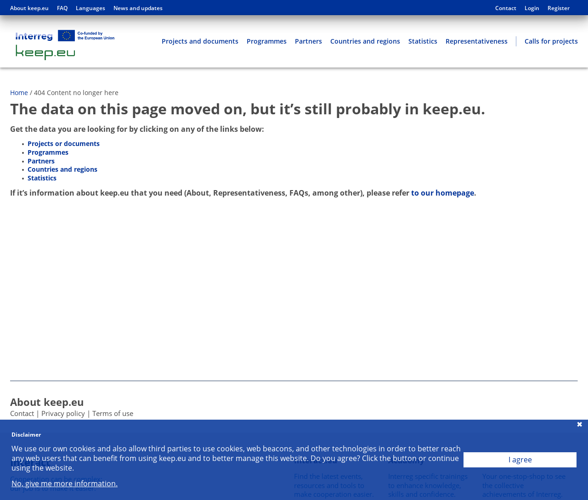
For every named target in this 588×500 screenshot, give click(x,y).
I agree (520, 460)
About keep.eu (29, 8)
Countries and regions (365, 41)
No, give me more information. (64, 484)
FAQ (62, 8)
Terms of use (112, 413)
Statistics (422, 41)
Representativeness (477, 41)
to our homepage (442, 193)
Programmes (267, 41)
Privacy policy (63, 413)
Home (19, 92)
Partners (308, 41)
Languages (90, 8)
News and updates (138, 8)
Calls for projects (551, 41)
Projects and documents (200, 41)
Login (532, 8)
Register (559, 8)
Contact (505, 8)
